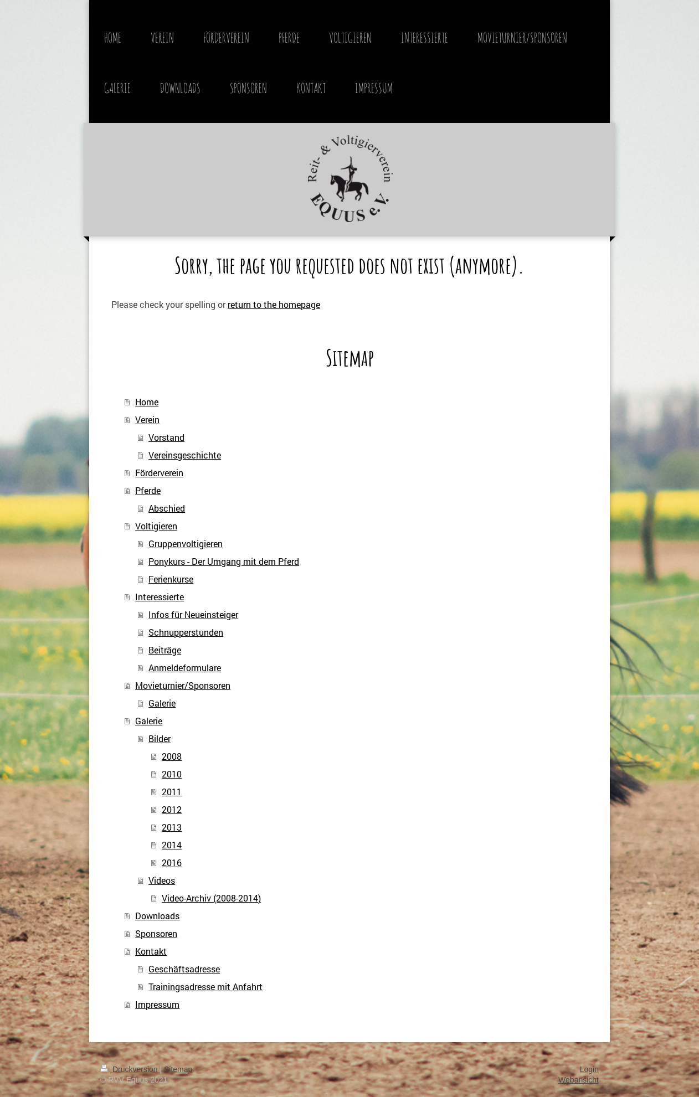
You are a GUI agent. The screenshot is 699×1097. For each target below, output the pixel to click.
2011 (172, 791)
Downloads (157, 915)
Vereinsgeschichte (184, 455)
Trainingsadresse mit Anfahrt (205, 986)
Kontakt (151, 951)
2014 (172, 845)
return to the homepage (274, 304)
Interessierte (159, 596)
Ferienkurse (170, 579)
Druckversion (130, 1069)
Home (146, 402)
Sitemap (178, 1069)
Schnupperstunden (185, 632)
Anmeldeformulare (184, 667)
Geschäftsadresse (184, 969)
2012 (172, 809)
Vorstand (166, 437)
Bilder (159, 738)
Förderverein (159, 472)
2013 (172, 827)
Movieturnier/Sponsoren (182, 685)
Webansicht (578, 1079)
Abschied (166, 508)
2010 (172, 774)
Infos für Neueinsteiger (193, 614)
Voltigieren (156, 526)
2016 (172, 862)
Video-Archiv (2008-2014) (211, 898)
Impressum (157, 1004)
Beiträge (164, 650)
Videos (161, 880)
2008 (172, 756)
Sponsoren (156, 933)
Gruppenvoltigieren (185, 543)
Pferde (148, 490)
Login (589, 1069)
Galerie (162, 703)
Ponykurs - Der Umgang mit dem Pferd (223, 561)
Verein (147, 419)
